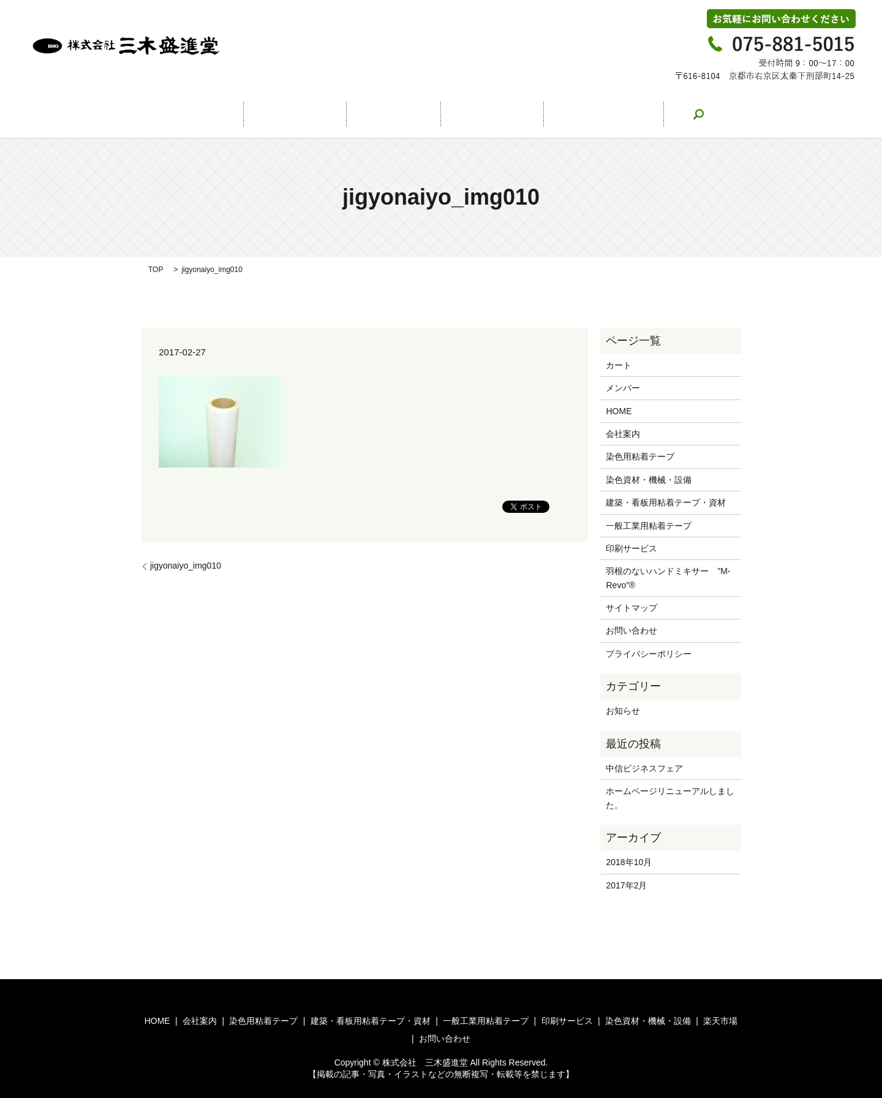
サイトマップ (631, 608)
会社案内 (307, 114)
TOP (155, 269)
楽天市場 (479, 114)
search (659, 114)
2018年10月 (629, 862)
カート (618, 365)
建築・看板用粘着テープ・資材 (666, 502)
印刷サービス (631, 548)
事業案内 (393, 114)
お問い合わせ (573, 114)
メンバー (623, 388)
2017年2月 (626, 885)
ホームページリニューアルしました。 (670, 797)
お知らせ (623, 711)
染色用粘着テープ (640, 456)
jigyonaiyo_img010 (185, 565)
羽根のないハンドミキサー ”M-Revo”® (668, 577)
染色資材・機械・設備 (649, 480)
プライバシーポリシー (649, 654)
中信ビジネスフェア (644, 768)
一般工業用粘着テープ (649, 526)
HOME (226, 114)
